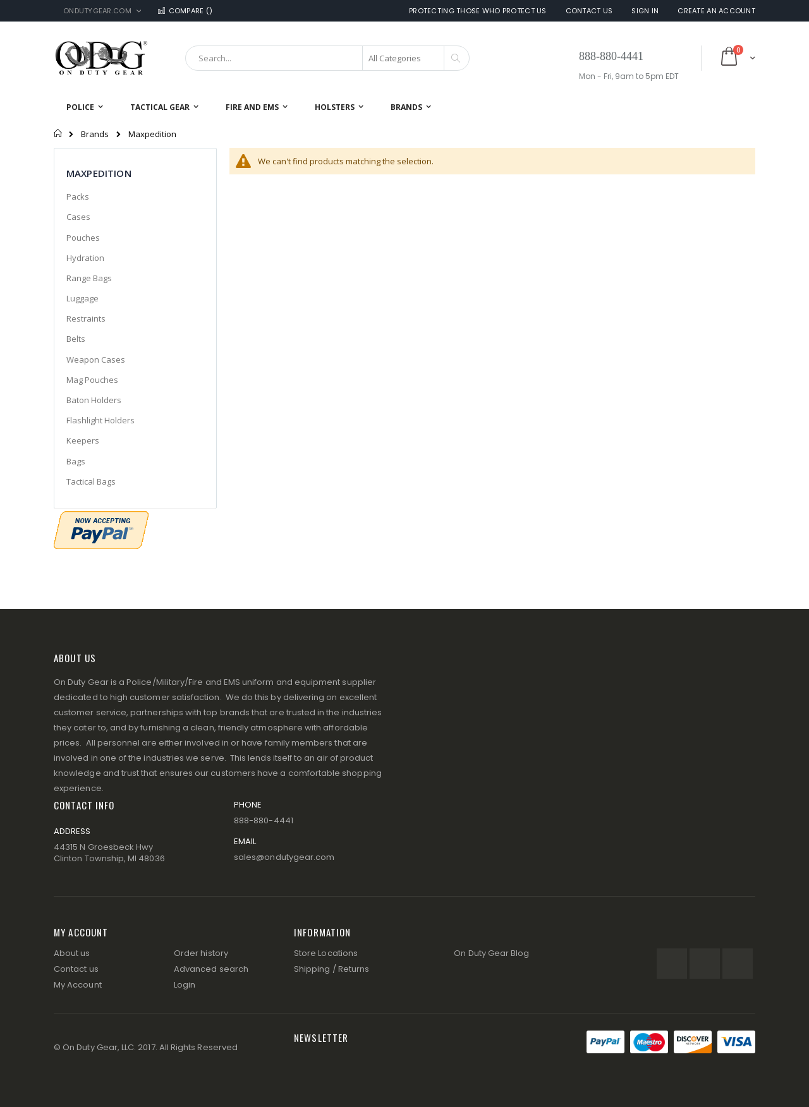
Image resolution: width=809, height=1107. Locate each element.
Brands (95, 134)
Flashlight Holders (100, 420)
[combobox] (327, 58)
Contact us (76, 969)
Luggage (82, 298)
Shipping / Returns (331, 969)
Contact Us (589, 11)
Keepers (82, 440)
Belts (75, 338)
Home (58, 133)
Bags (75, 461)
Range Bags (89, 278)
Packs (77, 196)
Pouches (83, 237)
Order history (201, 953)
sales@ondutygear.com (284, 857)
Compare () (184, 11)
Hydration (85, 257)
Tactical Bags (91, 481)
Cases (78, 216)
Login (184, 985)
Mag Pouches (92, 379)
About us (72, 953)
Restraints (86, 318)
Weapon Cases (95, 359)
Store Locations (326, 953)
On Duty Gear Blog (491, 953)
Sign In (645, 11)
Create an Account (716, 11)
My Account (78, 985)
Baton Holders (93, 400)
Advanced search (211, 969)
